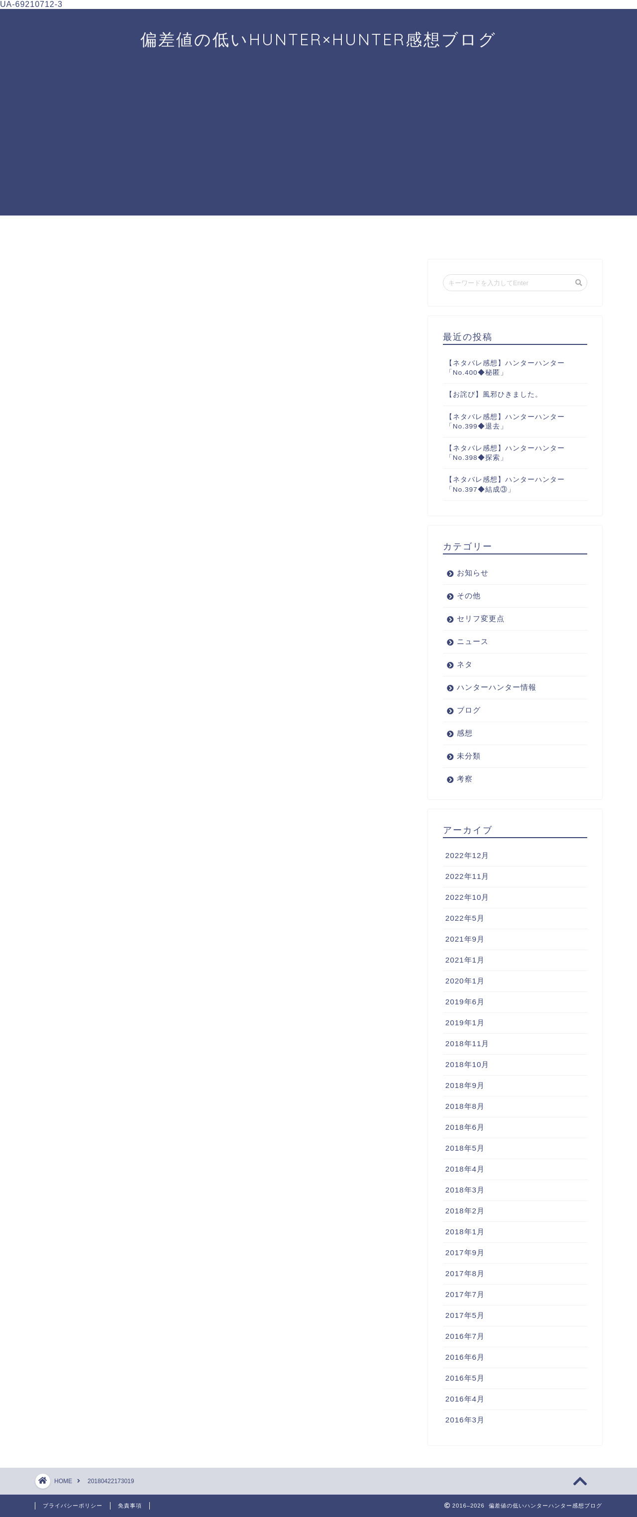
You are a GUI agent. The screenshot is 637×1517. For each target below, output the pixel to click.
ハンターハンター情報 (496, 687)
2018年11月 (467, 1043)
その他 (469, 595)
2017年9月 (465, 1252)
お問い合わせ (561, 233)
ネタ (465, 664)
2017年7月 (465, 1294)
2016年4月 (465, 1399)
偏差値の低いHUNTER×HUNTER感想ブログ (318, 39)
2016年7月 (465, 1336)
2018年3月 (465, 1190)
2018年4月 (465, 1169)
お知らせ (473, 572)
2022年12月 (467, 855)
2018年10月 (467, 1064)
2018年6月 (465, 1127)
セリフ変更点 (481, 618)
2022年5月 (465, 918)
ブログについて (480, 236)
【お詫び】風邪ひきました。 (493, 394)
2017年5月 (465, 1315)
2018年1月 (465, 1231)
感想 (237, 233)
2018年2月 (465, 1210)
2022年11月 (467, 876)
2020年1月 (465, 980)
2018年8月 (465, 1106)
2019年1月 (465, 1022)
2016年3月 (465, 1419)
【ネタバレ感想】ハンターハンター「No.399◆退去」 (505, 421)
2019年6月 (465, 1001)
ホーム (76, 233)
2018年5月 (465, 1148)
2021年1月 (465, 960)
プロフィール (400, 233)
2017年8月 (465, 1273)
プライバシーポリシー (73, 1506)
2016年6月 (465, 1357)
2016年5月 (465, 1378)
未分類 (469, 756)
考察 (318, 233)
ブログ (469, 710)
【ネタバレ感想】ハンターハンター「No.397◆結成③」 (505, 484)
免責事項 (130, 1506)
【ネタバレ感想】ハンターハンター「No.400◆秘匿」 (505, 367)
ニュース (157, 233)
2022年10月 (467, 897)
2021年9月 (465, 939)
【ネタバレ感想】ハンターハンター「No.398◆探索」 (505, 452)
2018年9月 (465, 1085)
